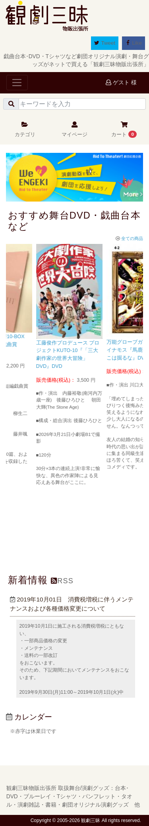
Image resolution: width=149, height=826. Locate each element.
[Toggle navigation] (17, 82)
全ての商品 (129, 238)
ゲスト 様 (121, 82)
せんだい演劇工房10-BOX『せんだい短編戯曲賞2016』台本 (35, 344)
